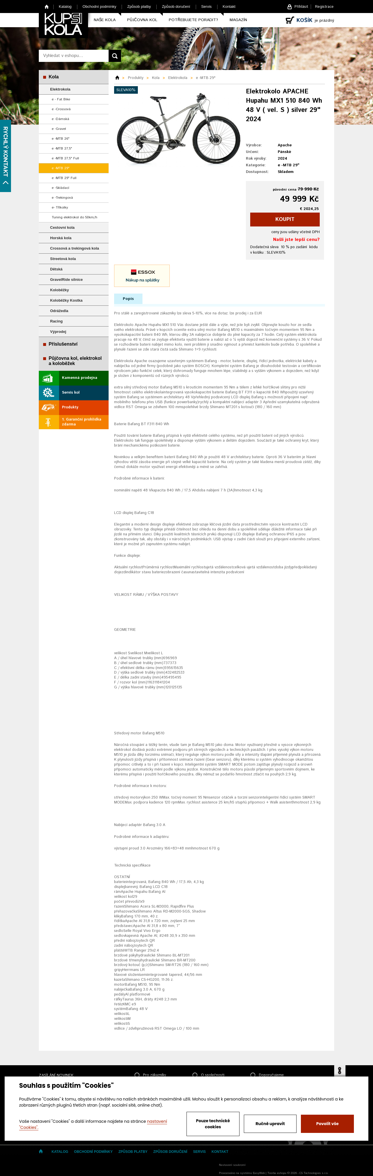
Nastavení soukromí (232, 1165)
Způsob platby (139, 6)
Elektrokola (60, 89)
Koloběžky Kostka (66, 300)
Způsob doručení (176, 6)
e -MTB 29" (61, 168)
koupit (285, 219)
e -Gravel (59, 128)
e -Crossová (61, 109)
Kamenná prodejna (79, 378)
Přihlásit (301, 7)
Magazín (238, 20)
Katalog (65, 6)
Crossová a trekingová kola (74, 248)
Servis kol (71, 392)
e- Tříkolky (60, 207)
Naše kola (105, 20)
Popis (128, 299)
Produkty (70, 407)
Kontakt (229, 6)
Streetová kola (63, 259)
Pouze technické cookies (213, 1124)
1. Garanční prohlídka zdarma (81, 422)
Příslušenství (63, 344)
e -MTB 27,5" (62, 148)
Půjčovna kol (142, 20)
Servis (206, 6)
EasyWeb (259, 1173)
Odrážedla (59, 311)
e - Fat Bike (61, 99)
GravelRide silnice (66, 279)
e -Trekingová (62, 197)
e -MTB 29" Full (64, 178)
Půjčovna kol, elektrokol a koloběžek (75, 361)
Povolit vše (327, 1124)
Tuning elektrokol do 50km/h (74, 217)
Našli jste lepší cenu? (296, 239)
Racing (56, 321)
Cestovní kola (62, 227)
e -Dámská (60, 119)
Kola (54, 76)
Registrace (324, 7)
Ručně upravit (270, 1124)
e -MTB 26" (61, 138)
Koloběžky (59, 290)
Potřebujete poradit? (193, 20)
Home (46, 6)
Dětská (56, 269)
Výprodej (58, 331)
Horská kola (61, 238)
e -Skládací (60, 187)
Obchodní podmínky (99, 6)
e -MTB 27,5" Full (65, 158)
